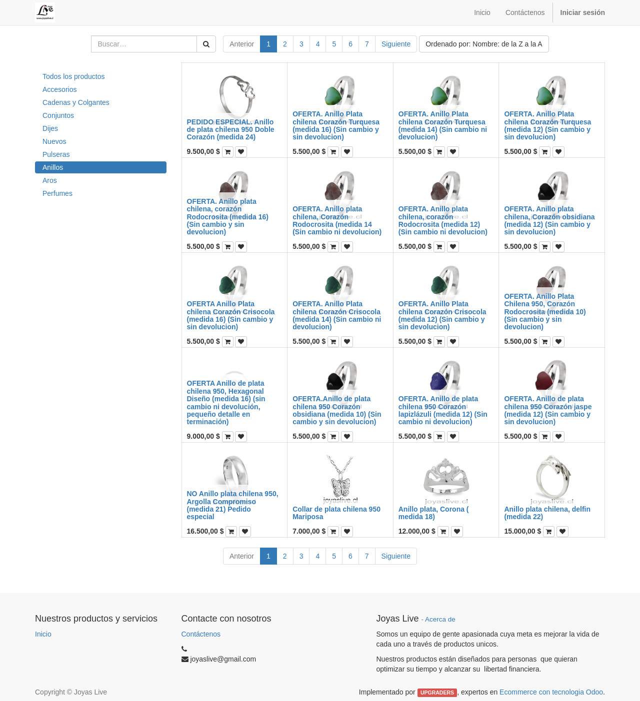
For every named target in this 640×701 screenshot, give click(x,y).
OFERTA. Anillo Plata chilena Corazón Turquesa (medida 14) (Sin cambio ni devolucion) (442, 125)
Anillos (52, 167)
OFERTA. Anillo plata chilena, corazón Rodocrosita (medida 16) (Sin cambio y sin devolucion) (227, 216)
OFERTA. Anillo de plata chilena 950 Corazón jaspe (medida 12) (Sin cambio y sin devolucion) (548, 410)
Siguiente (396, 44)
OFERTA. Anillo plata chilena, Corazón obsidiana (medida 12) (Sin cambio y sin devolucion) (549, 220)
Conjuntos (58, 115)
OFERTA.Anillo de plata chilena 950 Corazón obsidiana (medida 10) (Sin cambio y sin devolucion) (336, 410)
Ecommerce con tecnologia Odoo (551, 692)
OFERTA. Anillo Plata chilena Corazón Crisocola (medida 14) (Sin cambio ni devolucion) (336, 315)
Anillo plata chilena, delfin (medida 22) (547, 513)
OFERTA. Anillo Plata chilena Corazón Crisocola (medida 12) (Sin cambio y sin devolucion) (442, 315)
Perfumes (57, 193)
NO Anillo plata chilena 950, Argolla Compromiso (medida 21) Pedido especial (232, 505)
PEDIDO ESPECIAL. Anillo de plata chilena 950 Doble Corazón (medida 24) (230, 129)
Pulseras (56, 154)
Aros (49, 180)
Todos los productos (73, 76)
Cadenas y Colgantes (76, 102)
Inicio (43, 634)
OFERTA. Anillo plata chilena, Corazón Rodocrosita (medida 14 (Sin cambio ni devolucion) (337, 220)
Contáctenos (201, 634)
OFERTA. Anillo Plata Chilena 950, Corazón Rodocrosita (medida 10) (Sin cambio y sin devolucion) (545, 311)
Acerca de (440, 619)
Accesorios (59, 89)
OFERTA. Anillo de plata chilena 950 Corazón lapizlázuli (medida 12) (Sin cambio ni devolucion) (443, 410)
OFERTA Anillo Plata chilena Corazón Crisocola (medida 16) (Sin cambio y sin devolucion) (231, 315)
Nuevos (54, 141)
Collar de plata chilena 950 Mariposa (336, 513)
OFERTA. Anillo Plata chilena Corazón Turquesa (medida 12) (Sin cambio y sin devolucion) (547, 125)
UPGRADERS (437, 693)
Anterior (242, 44)
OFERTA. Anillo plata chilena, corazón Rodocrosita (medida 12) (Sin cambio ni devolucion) (443, 220)
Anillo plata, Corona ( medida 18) (433, 513)
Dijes (50, 128)
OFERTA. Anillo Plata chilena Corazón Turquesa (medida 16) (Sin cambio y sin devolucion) (336, 125)
